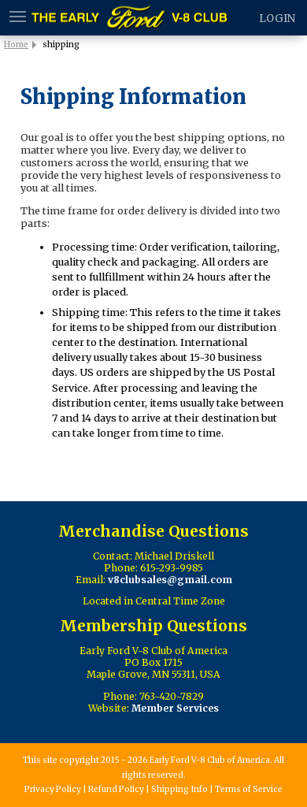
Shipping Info (179, 789)
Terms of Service (249, 789)
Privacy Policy (52, 789)
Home (16, 44)
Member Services (175, 708)
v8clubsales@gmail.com (170, 580)
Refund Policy (116, 789)
